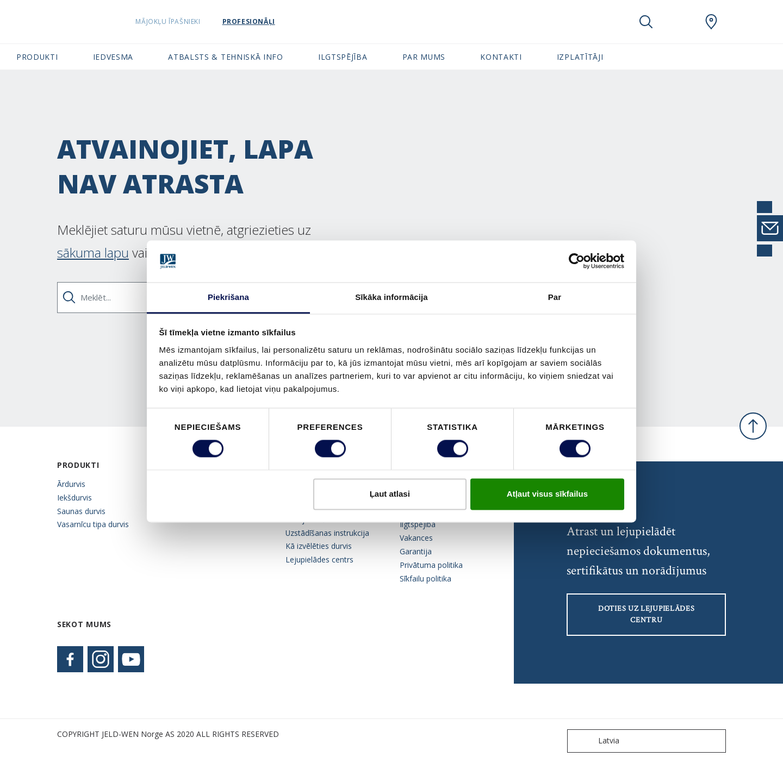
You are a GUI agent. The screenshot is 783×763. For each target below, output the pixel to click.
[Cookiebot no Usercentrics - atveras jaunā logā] (576, 261)
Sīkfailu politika (425, 578)
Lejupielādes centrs (319, 559)
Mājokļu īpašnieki (195, 21)
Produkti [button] (37, 57)
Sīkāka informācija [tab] (391, 297)
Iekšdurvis (74, 497)
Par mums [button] (424, 57)
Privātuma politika (431, 565)
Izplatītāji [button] (580, 57)
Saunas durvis (81, 511)
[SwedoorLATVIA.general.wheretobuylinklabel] (711, 21)
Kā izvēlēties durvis (318, 546)
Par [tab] (555, 297)
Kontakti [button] (501, 57)
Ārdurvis (71, 484)
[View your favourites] (678, 21)
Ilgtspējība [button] (343, 57)
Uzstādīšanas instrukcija (327, 533)
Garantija (416, 551)
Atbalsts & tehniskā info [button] (225, 57)
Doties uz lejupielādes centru (646, 614)
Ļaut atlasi (390, 493)
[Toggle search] (646, 21)
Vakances (416, 538)
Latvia (595, 741)
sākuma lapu (93, 252)
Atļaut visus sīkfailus (547, 493)
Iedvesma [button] (113, 57)
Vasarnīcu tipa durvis (93, 524)
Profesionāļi (276, 21)
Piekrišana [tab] (228, 297)
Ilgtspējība (418, 524)
